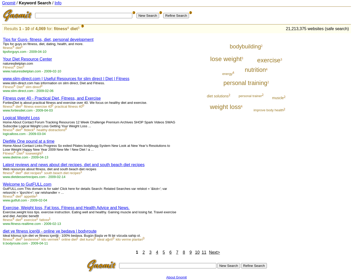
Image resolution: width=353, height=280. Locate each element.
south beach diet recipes (62, 173)
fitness (60, 29)
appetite (30, 196)
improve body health (268, 110)
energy (227, 74)
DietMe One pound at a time (28, 141)
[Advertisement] (329, 111)
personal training (245, 83)
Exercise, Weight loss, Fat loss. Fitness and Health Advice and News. (66, 208)
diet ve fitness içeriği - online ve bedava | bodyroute (49, 231)
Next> (214, 252)
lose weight (226, 58)
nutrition (255, 69)
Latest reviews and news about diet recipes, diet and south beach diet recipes (74, 165)
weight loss (225, 106)
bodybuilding (245, 46)
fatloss (44, 220)
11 (204, 252)
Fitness (8, 67)
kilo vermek (50, 239)
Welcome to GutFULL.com (27, 184)
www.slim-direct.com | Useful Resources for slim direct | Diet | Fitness (66, 79)
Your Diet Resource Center (27, 59)
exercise (268, 60)
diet (74, 29)
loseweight (33, 153)
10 (197, 252)
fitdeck (29, 130)
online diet (69, 239)
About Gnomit (176, 277)
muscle (278, 98)
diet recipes (32, 173)
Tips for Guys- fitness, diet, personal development (48, 39)
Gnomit (8, 3)
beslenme (31, 239)
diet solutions (217, 96)
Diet (20, 67)
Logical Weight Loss (21, 118)
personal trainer (250, 96)
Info (58, 3)
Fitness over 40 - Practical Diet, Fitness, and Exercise (52, 98)
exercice (30, 220)
